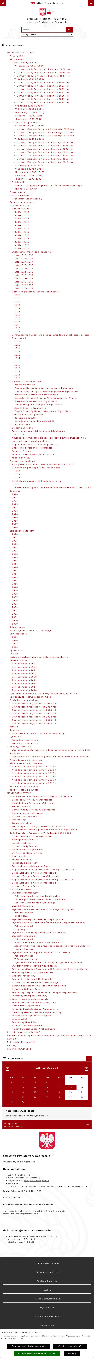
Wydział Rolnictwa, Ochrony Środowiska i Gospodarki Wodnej (48, 922)
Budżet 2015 (21, 248)
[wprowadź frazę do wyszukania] (43, 29)
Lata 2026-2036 (23, 255)
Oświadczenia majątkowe (24, 700)
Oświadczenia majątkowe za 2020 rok (34, 710)
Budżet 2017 (21, 241)
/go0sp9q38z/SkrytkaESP (36, 1180)
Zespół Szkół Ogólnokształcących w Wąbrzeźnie (42, 411)
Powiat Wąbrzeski (24, 384)
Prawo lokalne (18, 192)
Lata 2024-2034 (23, 261)
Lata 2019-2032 (23, 278)
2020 (17, 314)
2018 (17, 321)
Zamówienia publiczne (23, 461)
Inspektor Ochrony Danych (27, 989)
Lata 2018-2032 (23, 281)
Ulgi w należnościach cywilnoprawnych (35, 444)
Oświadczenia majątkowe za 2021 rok (34, 713)
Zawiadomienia (19, 660)
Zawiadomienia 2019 (24, 680)
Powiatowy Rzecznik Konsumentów (32, 972)
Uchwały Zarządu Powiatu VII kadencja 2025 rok (45, 132)
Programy (19, 929)
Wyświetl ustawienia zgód (70, 1346)
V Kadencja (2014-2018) (28, 105)
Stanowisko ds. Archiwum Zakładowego (35, 982)
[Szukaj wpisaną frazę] (69, 29)
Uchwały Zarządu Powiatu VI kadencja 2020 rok (45, 155)
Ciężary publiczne (22, 427)
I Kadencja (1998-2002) (28, 119)
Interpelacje (19, 819)
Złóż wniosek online (26, 959)
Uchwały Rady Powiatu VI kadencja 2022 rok (43, 89)
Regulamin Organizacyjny (27, 198)
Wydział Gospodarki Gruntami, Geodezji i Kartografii (43, 909)
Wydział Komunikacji (24, 935)
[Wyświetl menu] (91, 3)
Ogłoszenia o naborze (22, 202)
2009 (15, 590)
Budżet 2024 (21, 218)
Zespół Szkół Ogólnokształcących (32, 1015)
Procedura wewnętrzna (25, 743)
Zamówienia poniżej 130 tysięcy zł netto (36, 467)
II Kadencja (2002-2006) (28, 115)
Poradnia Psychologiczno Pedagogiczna (35, 1008)
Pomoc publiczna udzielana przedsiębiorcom (38, 431)
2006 (15, 600)
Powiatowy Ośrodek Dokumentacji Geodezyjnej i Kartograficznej (50, 969)
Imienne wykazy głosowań (27, 813)
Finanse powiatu (19, 205)
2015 (17, 331)
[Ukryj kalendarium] (89, 1058)
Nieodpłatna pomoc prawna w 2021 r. (34, 766)
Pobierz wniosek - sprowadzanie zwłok (37, 896)
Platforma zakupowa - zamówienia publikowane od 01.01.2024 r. (53, 487)
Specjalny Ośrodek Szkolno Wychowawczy (36, 1012)
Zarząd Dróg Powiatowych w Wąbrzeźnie (38, 404)
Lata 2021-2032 (23, 271)
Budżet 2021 (21, 228)
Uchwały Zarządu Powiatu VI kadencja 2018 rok (45, 162)
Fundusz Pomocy (21, 451)
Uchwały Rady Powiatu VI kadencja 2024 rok (43, 82)
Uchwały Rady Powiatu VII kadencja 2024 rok (43, 75)
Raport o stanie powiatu (24, 789)
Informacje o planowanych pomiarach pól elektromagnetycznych (50, 756)
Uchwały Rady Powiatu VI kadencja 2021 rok (43, 92)
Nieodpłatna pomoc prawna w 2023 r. (34, 773)
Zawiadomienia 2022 (24, 670)
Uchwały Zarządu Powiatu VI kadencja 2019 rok (45, 158)
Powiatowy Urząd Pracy (25, 1022)
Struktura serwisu (15, 45)
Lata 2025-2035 (23, 258)
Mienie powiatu (21, 457)
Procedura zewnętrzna (25, 740)
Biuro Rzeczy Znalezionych (25, 786)
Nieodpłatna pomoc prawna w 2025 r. (34, 779)
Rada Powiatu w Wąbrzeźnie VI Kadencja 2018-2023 (40, 833)
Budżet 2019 (21, 235)
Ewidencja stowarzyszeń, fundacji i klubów (40, 899)
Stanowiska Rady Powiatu (27, 816)
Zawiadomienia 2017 (24, 686)
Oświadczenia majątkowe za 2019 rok (34, 706)
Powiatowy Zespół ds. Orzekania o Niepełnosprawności (44, 992)
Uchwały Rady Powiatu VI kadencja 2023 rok (43, 85)
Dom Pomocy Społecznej (26, 1005)
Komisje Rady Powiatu (25, 839)
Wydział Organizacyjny (25, 892)
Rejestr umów (18, 627)
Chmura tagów (47, 1325)
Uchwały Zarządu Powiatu (27, 122)
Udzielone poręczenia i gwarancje (32, 447)
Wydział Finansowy (23, 906)
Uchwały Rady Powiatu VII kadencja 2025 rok (43, 72)
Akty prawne (17, 59)
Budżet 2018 (21, 238)
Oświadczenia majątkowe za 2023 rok (34, 720)
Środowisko (16, 753)
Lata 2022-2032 (23, 268)
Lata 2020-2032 (23, 275)
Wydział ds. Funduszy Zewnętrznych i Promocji (39, 932)
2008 (15, 593)
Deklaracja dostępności (21, 1042)
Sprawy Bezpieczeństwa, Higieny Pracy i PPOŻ (39, 985)
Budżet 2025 (21, 215)
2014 (15, 573)
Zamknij (72, 1353)
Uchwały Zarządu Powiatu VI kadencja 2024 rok (45, 142)
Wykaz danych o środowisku (26, 759)
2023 (17, 305)
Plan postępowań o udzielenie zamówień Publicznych (44, 464)
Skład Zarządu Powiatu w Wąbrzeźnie (34, 872)
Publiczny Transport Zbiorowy (29, 995)
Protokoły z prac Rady (25, 862)
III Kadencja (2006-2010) (29, 112)
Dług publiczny (21, 424)
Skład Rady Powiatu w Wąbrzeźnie (32, 799)
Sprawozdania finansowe (27, 381)
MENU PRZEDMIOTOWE (20, 52)
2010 (15, 587)
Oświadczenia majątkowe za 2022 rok (34, 716)
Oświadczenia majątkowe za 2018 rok (34, 703)
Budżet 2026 (21, 212)
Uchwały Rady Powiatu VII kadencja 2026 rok (43, 69)
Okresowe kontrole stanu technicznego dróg (38, 733)
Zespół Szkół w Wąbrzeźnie (30, 407)
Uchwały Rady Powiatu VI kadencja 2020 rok (43, 95)
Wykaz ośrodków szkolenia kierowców (36, 942)
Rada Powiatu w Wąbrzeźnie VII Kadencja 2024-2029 (41, 796)
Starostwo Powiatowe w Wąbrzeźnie (35, 401)
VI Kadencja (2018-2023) (29, 79)
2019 (17, 318)
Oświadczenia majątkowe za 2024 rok (34, 723)
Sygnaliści (16, 736)
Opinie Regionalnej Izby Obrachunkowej (36, 291)
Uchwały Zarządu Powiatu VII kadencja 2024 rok (45, 135)
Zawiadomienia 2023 (24, 666)
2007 (15, 597)
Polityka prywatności (19, 1048)
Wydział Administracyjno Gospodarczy (34, 965)
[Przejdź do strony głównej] (46, 16)
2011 (15, 583)
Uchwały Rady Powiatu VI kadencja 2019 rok (43, 99)
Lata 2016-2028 (23, 288)
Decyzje (14, 653)
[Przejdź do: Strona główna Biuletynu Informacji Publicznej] (2, 45)
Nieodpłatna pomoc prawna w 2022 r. (34, 769)
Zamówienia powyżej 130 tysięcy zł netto (36, 481)
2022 (17, 308)
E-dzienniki (19, 182)
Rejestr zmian (47, 1307)
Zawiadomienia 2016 (24, 690)
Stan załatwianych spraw (47, 1263)
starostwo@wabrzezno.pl (28, 1178)
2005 (15, 603)
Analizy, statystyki (20, 746)
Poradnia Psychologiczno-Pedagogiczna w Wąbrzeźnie (46, 391)
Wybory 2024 (17, 55)
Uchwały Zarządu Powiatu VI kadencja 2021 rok (45, 152)
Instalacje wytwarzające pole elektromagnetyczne (39, 657)
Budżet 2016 (21, 245)
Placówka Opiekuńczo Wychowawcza (33, 1028)
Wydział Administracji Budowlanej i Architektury (41, 952)
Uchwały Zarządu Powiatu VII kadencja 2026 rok (45, 129)
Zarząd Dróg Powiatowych (27, 1025)
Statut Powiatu (21, 195)
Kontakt (11, 1038)
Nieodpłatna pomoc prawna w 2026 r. (34, 783)
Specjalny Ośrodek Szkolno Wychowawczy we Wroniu (45, 398)
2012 (15, 580)
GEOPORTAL (21, 916)
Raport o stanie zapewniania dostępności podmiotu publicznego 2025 (49, 1035)
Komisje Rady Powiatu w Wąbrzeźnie (33, 803)
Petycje (14, 726)
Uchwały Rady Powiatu (25, 62)
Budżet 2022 (21, 225)
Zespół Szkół (19, 1018)
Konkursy (15, 490)
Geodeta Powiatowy (23, 975)
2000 (15, 620)
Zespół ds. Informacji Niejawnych (32, 979)
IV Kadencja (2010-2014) (29, 109)
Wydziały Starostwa (21, 889)
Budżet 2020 (21, 231)
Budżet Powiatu (21, 208)
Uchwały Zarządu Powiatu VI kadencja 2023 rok (45, 145)
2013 (15, 577)
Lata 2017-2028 (23, 285)
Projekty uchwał (21, 806)
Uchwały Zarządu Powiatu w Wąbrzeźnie (35, 876)
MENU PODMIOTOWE (19, 793)
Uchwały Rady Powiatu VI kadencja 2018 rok (43, 102)
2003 (15, 610)
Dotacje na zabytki (25, 417)
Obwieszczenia (18, 633)
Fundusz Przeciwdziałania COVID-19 (33, 454)
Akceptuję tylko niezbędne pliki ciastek (36, 1353)
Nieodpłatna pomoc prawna (26, 763)
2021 (17, 311)
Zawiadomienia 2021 (24, 673)
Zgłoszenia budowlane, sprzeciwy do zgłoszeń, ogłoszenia (44, 693)
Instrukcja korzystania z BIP (23, 1032)
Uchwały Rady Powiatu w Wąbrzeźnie (33, 809)
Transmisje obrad (22, 823)
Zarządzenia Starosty (22, 530)
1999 (15, 623)
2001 (15, 617)
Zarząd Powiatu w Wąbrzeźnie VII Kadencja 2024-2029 (42, 869)
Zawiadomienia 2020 (24, 676)
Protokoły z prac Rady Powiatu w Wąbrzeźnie (38, 826)
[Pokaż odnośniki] (3, 3)
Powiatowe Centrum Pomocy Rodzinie (36, 394)
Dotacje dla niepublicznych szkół (34, 421)
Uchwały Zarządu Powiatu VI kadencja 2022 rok (45, 148)
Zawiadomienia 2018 (24, 683)
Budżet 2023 (21, 222)
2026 (17, 295)
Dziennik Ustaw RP (25, 188)
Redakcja (12, 1045)
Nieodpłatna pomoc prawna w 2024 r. (34, 776)
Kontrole (15, 730)
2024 (17, 301)
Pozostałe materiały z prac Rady (31, 866)
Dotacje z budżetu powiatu (28, 414)
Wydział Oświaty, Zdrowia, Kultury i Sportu (37, 919)
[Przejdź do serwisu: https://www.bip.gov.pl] (47, 3)
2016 (17, 328)
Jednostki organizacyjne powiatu (29, 999)
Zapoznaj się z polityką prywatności (28, 1346)
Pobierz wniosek (24, 912)
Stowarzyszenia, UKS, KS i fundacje (31, 630)
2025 (17, 298)
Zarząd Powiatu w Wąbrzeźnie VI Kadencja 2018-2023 (41, 879)
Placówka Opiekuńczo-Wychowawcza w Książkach (43, 388)
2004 (15, 607)
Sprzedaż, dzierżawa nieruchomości (31, 696)
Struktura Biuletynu (47, 1281)
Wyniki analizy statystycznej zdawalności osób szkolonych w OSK (51, 749)
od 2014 (19, 434)
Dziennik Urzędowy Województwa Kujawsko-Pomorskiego (48, 185)
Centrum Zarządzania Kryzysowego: (35, 902)
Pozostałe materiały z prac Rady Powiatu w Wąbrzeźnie (44, 829)
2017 (17, 324)
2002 (15, 613)
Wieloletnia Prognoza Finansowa (31, 251)
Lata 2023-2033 (23, 265)
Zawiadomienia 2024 (24, 663)
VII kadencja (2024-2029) (29, 65)
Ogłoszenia (16, 650)
